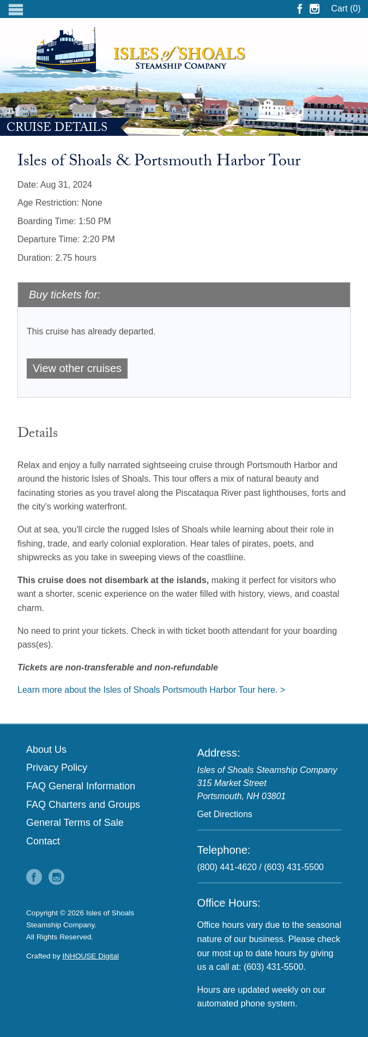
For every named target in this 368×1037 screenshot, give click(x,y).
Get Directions (224, 814)
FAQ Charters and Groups (83, 804)
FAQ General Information (80, 786)
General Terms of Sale (75, 822)
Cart (345, 8)
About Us (46, 749)
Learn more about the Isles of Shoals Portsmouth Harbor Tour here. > (151, 689)
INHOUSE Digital (91, 956)
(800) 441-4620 (227, 867)
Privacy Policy (56, 767)
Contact (43, 841)
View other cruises (77, 368)
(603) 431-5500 (293, 867)
